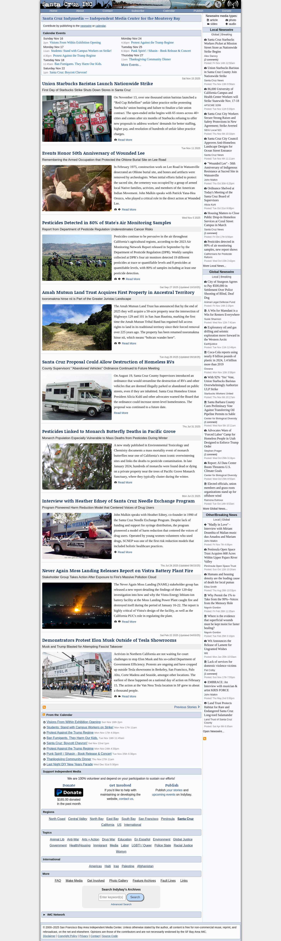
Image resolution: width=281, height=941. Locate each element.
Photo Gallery (118, 880)
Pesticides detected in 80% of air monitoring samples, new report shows (220, 245)
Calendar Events (54, 33)
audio (231, 23)
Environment (161, 839)
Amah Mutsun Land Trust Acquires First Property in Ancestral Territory (118, 292)
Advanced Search (121, 904)
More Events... (131, 64)
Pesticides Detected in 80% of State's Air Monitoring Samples (106, 223)
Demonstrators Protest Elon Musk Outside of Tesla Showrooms (109, 640)
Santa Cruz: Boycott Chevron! (68, 72)
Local (215, 276)
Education (125, 839)
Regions (48, 812)
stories (174, 790)
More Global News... (215, 508)
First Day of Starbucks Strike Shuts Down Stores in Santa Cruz (86, 90)
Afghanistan (145, 866)
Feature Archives (144, 880)
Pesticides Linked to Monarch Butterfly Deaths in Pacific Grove (109, 431)
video (212, 23)
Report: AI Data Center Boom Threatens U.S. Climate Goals (220, 467)
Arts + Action (90, 839)
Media (114, 845)
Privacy (83, 936)
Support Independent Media (62, 771)
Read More (125, 139)
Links (183, 880)
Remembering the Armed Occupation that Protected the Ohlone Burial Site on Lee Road (104, 159)
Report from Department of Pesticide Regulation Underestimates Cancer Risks (97, 229)
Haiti (108, 866)
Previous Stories (187, 707)
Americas (95, 866)
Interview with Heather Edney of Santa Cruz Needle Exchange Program (118, 501)
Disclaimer (49, 936)
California (107, 824)
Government (58, 845)
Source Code (110, 936)
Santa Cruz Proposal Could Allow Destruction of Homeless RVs (108, 362)
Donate (226, 10)
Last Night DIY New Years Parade (70, 764)
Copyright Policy (67, 936)
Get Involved (96, 880)
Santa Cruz (185, 818)
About (80, 10)
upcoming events (163, 794)
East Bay (112, 818)
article (212, 20)
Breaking (226, 34)
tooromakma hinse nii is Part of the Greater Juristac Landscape (86, 298)
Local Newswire (221, 29)
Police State (162, 845)
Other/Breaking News (221, 515)
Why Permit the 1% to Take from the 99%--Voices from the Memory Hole (221, 599)
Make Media (74, 880)
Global (215, 34)
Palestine (128, 866)
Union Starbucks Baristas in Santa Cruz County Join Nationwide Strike (221, 72)
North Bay (97, 818)
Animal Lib (57, 839)
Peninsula (168, 818)
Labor (125, 845)
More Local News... (214, 265)
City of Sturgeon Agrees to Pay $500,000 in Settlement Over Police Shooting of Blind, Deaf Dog (221, 289)
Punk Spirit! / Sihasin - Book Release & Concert (161, 50)
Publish (198, 10)
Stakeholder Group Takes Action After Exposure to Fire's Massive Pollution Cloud (99, 577)
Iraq (116, 866)
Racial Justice (183, 845)
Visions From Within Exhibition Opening (75, 42)
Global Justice (182, 839)
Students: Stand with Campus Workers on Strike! (81, 50)
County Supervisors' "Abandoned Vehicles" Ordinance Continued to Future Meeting (100, 368)
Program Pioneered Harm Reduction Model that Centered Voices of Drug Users (98, 507)
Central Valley (77, 818)
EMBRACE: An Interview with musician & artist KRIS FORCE (220, 686)
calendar (100, 25)
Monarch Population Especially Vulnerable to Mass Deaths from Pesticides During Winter (105, 438)
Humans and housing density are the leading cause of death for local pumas (222, 578)
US (119, 824)
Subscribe (137, 10)
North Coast (57, 818)
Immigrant (100, 845)
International (132, 824)
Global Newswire (221, 271)
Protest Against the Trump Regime (74, 55)
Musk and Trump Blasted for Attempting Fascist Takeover (82, 646)
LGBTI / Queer (142, 845)
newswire (86, 25)
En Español (142, 839)
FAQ (58, 880)
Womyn (121, 851)
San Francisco (148, 818)
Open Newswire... (213, 731)
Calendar (169, 10)
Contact (108, 10)
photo (231, 20)
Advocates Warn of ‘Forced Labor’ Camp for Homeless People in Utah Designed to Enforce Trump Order (221, 438)
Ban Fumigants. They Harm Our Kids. (78, 63)
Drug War (108, 839)
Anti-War (73, 839)
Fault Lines (168, 880)
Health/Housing (79, 845)
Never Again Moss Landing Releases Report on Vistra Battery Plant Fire (117, 571)
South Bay (129, 818)
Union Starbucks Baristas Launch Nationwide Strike (97, 83)
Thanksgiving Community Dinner (150, 59)
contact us (126, 798)
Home (53, 10)
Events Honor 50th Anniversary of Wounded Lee (93, 153)
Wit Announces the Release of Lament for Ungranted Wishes (218, 645)
